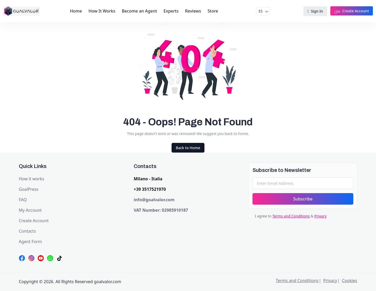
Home (76, 11)
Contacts (27, 231)
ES (260, 11)
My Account (30, 210)
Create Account (351, 10)
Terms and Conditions (291, 216)
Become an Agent (139, 11)
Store (213, 11)
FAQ (23, 200)
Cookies (349, 280)
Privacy (320, 216)
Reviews (193, 11)
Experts (170, 11)
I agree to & (291, 216)
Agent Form (30, 241)
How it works (31, 179)
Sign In (315, 11)
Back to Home (188, 147)
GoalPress (28, 189)
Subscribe (303, 199)
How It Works (102, 11)
